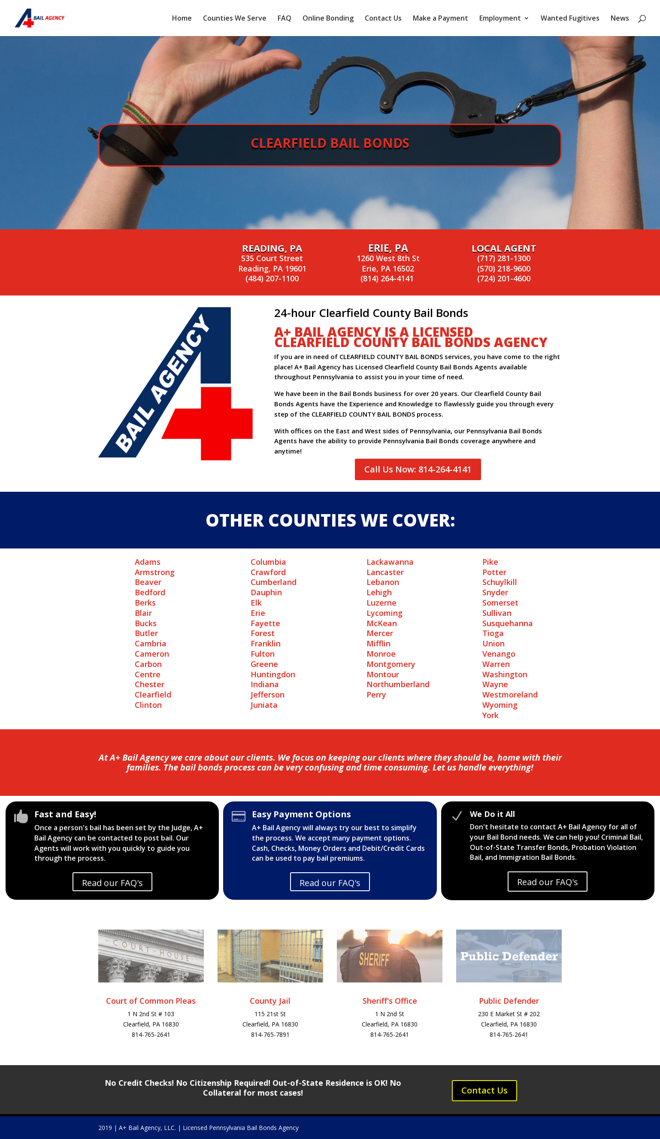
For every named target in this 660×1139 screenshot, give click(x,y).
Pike (490, 562)
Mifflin (378, 643)
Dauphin (266, 592)
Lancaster (385, 572)
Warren (496, 664)
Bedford (150, 592)
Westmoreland (510, 694)
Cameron (152, 654)
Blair (143, 613)
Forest (263, 633)
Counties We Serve (234, 19)
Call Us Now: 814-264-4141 (418, 469)
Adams (147, 562)
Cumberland (274, 582)
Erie (258, 613)
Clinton (148, 705)
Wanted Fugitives (570, 19)
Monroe (381, 654)
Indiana (265, 684)
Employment (500, 19)
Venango (498, 654)
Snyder (495, 592)
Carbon (148, 664)
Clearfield (153, 694)
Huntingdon (273, 674)
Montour (382, 674)
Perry (376, 694)
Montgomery (390, 664)
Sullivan (497, 613)
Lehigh (379, 592)
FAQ (284, 19)
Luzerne (381, 602)
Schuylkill (499, 582)
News (620, 19)
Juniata (264, 705)
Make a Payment (440, 19)
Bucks (146, 623)
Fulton (263, 654)
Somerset (500, 602)
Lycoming (384, 613)
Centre (147, 674)
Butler (146, 633)
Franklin (266, 643)
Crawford (268, 572)
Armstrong (155, 572)
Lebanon (382, 582)
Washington (504, 674)
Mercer (379, 633)
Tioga (493, 633)
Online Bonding (328, 19)
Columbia (268, 562)
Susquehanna (507, 623)
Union (493, 643)
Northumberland (398, 684)
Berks (145, 602)
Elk (256, 602)
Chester (149, 684)
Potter (494, 572)
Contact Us (383, 19)
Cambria (151, 643)
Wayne (495, 684)
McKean (381, 623)
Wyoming (500, 705)
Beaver (148, 582)
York (490, 715)
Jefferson (268, 694)
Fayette (265, 623)
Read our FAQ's (112, 883)
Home (182, 19)
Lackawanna (390, 562)
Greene (264, 664)
